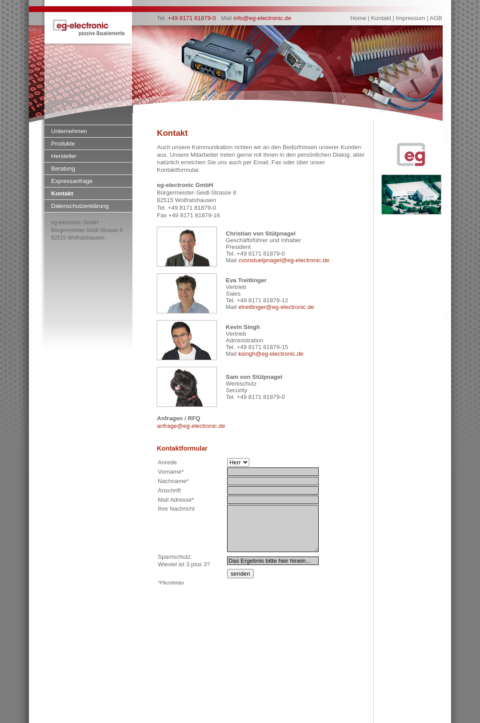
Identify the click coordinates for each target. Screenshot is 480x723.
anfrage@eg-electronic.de (191, 425)
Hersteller (63, 156)
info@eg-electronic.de (262, 18)
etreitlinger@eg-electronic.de (276, 307)
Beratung (63, 168)
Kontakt (62, 193)
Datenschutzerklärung (80, 206)
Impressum (410, 18)
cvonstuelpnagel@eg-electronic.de (283, 260)
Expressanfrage (71, 181)
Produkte (63, 143)
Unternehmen (69, 131)
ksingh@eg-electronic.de (271, 353)
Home (358, 18)
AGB (436, 18)
